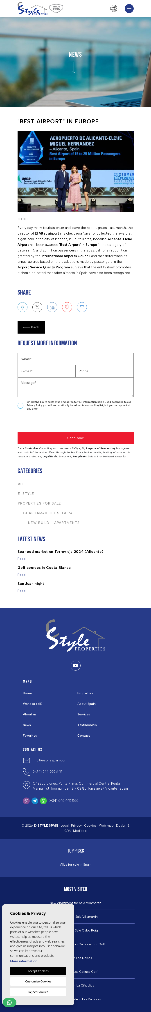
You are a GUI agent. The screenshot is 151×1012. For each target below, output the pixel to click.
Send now (75, 438)
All (21, 484)
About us (29, 714)
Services (83, 714)
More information (23, 961)
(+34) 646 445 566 (63, 801)
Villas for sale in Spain (75, 864)
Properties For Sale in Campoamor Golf (75, 944)
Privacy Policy (35, 405)
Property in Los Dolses (75, 958)
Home (27, 693)
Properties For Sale (39, 503)
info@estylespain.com (50, 760)
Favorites (30, 736)
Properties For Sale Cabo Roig (75, 930)
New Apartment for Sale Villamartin (75, 903)
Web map (106, 826)
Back (31, 327)
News (27, 725)
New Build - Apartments (49, 523)
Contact (83, 736)
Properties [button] (85, 693)
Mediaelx (80, 831)
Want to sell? (33, 704)
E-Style (26, 494)
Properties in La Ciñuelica (75, 985)
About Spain (86, 704)
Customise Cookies (38, 981)
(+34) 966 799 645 (47, 772)
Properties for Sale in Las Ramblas (75, 999)
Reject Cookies (38, 992)
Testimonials (87, 725)
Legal (65, 826)
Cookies (90, 826)
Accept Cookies (38, 971)
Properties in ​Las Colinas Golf (75, 971)
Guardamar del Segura (45, 513)
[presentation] (41, 422)
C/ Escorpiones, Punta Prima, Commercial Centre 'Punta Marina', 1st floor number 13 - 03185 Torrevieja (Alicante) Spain (80, 786)
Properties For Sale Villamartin (76, 916)
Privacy (76, 826)
